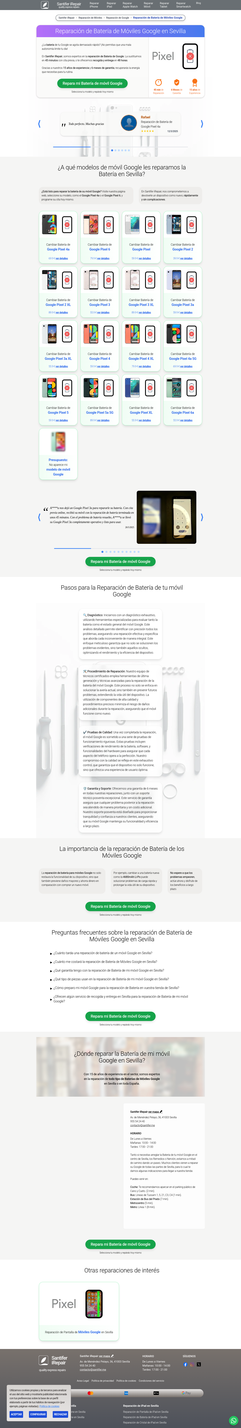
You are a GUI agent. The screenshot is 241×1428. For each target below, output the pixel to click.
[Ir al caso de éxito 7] (127, 552)
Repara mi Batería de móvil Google (92, 83)
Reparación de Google (117, 17)
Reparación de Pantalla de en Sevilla (79, 1332)
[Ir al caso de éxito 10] (139, 552)
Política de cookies (126, 1380)
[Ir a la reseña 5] (126, 150)
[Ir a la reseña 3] (119, 150)
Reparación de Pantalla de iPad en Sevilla (145, 1411)
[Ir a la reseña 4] (122, 150)
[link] (58, 237)
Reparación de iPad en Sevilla (141, 1405)
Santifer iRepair (66, 17)
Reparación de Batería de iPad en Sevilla (145, 1417)
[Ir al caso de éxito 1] (102, 552)
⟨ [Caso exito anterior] (39, 517)
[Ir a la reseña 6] (129, 150)
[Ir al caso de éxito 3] (110, 552)
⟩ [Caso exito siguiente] (202, 517)
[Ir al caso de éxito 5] (118, 552)
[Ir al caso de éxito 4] (114, 552)
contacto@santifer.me (142, 1125)
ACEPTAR (16, 1414)
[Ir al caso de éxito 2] (106, 552)
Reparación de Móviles (90, 17)
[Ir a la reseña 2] (115, 150)
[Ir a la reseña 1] (112, 150)
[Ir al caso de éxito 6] (123, 552)
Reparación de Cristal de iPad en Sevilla (144, 1422)
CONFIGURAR (38, 1414)
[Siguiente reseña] (202, 124)
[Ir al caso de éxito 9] (135, 552)
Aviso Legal (83, 1380)
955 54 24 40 (137, 1121)
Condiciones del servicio (151, 1380)
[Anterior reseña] (39, 124)
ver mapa (155, 1111)
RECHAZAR (60, 1414)
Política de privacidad (103, 1380)
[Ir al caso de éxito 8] (131, 552)
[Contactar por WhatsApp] (233, 1420)
